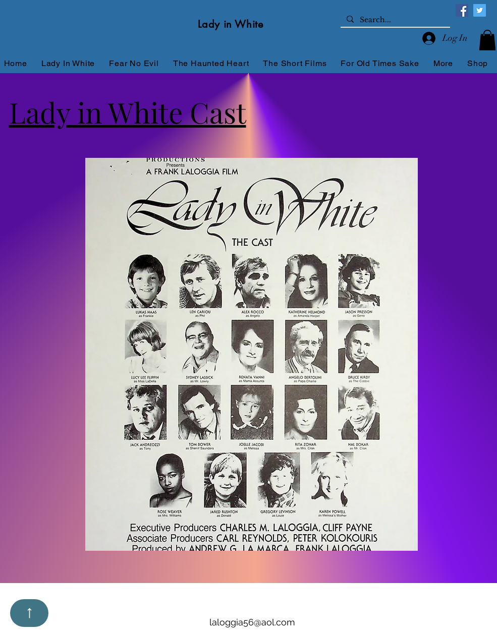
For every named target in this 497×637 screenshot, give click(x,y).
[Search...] (394, 20)
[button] (487, 40)
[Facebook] (462, 10)
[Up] (29, 613)
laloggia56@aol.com (252, 622)
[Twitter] (479, 10)
